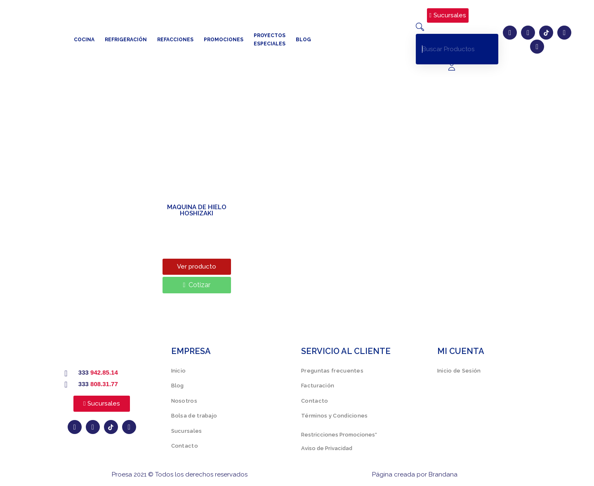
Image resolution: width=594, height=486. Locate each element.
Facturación (317, 385)
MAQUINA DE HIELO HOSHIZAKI (196, 210)
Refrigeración (126, 39)
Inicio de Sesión (459, 371)
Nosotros (184, 401)
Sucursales (186, 431)
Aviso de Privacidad (326, 448)
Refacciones (175, 39)
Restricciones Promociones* (339, 435)
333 (98, 372)
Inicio (178, 371)
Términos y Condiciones (334, 416)
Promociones (223, 39)
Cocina (84, 39)
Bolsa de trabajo (194, 416)
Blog (303, 39)
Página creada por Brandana (414, 474)
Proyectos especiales (269, 40)
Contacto (184, 446)
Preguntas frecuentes (332, 371)
